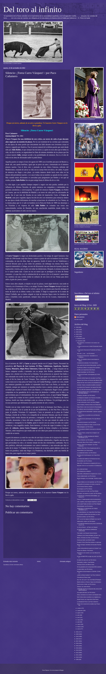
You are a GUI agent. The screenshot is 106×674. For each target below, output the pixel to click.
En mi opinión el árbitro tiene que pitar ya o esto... (89, 514)
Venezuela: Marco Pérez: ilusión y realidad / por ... (89, 442)
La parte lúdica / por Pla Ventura (84, 569)
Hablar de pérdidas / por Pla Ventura (85, 372)
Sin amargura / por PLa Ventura (84, 488)
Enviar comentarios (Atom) (16, 564)
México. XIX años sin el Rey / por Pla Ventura (88, 537)
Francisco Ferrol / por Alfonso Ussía (85, 564)
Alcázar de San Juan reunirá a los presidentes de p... (89, 382)
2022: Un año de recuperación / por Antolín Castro (89, 389)
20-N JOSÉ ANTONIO (82, 469)
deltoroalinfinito (80, 317)
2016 (77, 643)
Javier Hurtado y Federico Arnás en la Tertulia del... (89, 404)
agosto (79, 612)
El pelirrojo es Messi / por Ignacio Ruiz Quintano (88, 367)
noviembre (80, 340)
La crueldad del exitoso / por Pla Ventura (86, 452)
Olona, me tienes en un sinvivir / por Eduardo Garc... (89, 594)
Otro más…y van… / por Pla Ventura (86, 353)
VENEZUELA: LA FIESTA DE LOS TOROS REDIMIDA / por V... (87, 509)
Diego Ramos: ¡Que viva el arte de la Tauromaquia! (89, 407)
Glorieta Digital (10, 136)
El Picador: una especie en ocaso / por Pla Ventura (89, 493)
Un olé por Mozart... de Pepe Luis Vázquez (87, 527)
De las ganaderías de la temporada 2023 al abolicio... (89, 566)
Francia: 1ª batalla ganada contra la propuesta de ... (89, 499)
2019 (77, 636)
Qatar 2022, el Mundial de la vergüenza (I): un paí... (89, 473)
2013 (77, 650)
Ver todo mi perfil (78, 319)
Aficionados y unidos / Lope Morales (85, 562)
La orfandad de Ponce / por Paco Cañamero (87, 601)
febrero (79, 626)
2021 (77, 631)
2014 (77, 648)
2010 (77, 657)
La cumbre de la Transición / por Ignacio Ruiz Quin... (89, 387)
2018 (77, 638)
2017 (77, 641)
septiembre (80, 610)
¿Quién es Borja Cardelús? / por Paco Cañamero (89, 575)
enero (78, 628)
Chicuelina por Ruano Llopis (84, 577)
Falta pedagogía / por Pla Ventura (85, 426)
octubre (79, 608)
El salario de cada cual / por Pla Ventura (86, 560)
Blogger (62, 670)
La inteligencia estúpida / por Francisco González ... (89, 397)
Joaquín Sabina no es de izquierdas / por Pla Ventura (89, 482)
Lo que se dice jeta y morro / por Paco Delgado (88, 402)
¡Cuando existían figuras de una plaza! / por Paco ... (89, 378)
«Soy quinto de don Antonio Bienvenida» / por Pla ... (89, 365)
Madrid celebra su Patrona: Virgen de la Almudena (89, 582)
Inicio (39, 561)
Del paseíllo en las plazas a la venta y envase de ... (89, 484)
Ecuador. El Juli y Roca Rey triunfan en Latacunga (89, 542)
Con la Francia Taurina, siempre (84, 486)
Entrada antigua (65, 561)
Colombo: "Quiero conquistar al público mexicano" (89, 385)
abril (78, 622)
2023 (77, 334)
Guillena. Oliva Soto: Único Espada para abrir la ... (89, 448)
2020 (77, 634)
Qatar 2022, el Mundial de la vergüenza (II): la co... (89, 463)
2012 (77, 652)
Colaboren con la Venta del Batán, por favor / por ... (89, 535)
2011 (77, 654)
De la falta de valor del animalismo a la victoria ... (88, 409)
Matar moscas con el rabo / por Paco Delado (87, 491)
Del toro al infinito (32, 9)
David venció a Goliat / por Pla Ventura (86, 584)
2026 (77, 327)
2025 (77, 329)
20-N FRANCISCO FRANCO (84, 471)
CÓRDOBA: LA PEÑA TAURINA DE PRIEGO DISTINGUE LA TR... (88, 437)
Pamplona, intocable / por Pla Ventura (86, 395)
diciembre (79, 338)
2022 (77, 336)
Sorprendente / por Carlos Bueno (85, 450)
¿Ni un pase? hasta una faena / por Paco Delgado (89, 503)
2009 (77, 659)
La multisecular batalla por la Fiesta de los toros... (89, 458)
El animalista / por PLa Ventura (84, 460)
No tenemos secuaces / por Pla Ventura (86, 422)
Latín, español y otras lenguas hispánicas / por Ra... (89, 501)
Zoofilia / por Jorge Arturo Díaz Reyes (86, 369)
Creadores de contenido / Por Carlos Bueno (87, 362)
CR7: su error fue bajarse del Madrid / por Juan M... (89, 519)
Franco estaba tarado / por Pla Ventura (86, 476)
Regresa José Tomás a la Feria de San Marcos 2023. (89, 380)
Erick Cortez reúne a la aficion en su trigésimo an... (89, 597)
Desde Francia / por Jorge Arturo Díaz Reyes (88, 599)
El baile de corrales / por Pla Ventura (86, 400)
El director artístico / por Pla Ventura (85, 516)
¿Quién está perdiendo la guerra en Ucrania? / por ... (89, 548)
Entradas (78, 296)
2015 (77, 645)
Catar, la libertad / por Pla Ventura (85, 440)
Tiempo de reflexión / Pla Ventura (85, 550)
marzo (79, 624)
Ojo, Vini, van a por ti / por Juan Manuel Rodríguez (89, 579)
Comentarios (79, 299)
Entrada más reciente (10, 561)
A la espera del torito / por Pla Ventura (86, 592)
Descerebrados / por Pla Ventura (85, 506)
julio (78, 615)
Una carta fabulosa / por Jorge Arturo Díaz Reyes (89, 512)
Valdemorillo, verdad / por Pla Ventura (86, 521)
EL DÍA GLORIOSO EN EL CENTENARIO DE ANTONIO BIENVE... (88, 392)
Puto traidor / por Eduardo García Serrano (87, 533)
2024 (77, 332)
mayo (78, 619)
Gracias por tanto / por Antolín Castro (86, 540)
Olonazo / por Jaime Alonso (83, 586)
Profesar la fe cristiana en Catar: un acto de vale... (89, 424)
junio (78, 617)
